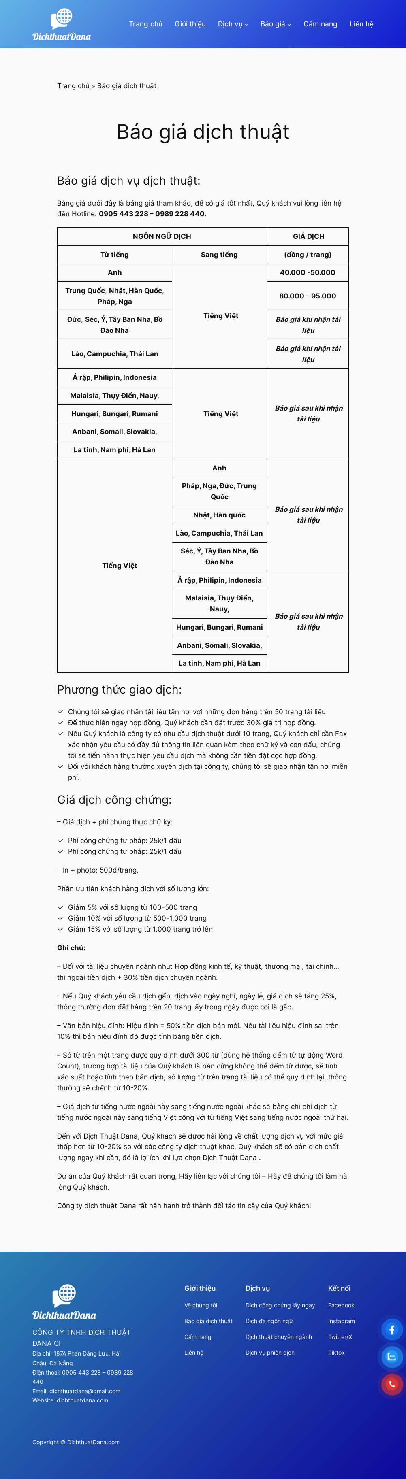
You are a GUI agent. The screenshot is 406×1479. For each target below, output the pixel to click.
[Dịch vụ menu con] (246, 24)
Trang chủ (145, 24)
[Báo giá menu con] (289, 24)
